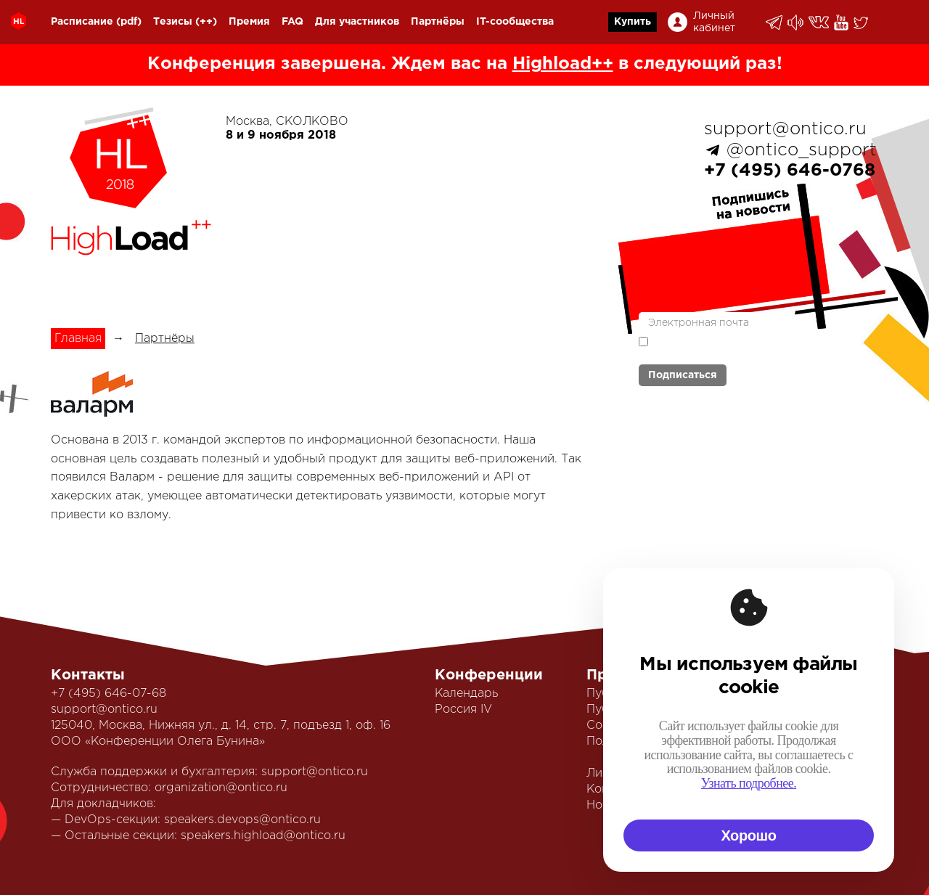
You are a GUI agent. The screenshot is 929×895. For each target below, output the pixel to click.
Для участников (357, 21)
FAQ (292, 21)
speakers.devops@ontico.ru (242, 819)
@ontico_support (802, 150)
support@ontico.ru (785, 129)
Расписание (82, 21)
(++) (206, 21)
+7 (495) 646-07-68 (108, 693)
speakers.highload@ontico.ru (263, 835)
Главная (78, 338)
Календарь (466, 693)
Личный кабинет (714, 22)
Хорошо (748, 835)
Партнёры (437, 21)
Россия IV (463, 709)
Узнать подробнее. (748, 783)
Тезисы (172, 21)
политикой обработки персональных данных (726, 348)
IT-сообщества (515, 21)
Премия (249, 21)
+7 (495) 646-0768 (789, 171)
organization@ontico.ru (221, 787)
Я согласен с (726, 346)
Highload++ (562, 64)
